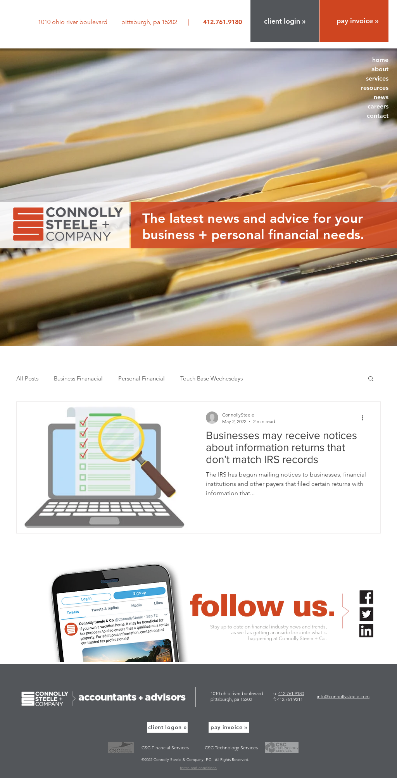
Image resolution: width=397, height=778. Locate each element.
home (380, 60)
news (381, 97)
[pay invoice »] (229, 727)
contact (377, 115)
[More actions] (365, 417)
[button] (284, 21)
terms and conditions (198, 768)
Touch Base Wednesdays (211, 378)
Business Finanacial (78, 378)
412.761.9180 (291, 693)
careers (378, 106)
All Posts (27, 378)
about (379, 69)
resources (374, 87)
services (377, 78)
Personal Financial (141, 378)
